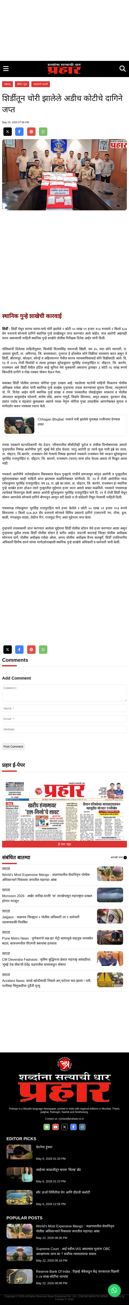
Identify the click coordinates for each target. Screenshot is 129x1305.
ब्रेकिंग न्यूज (22, 84)
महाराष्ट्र (7, 84)
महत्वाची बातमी (40, 84)
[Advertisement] (64, 29)
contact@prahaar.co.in (71, 1118)
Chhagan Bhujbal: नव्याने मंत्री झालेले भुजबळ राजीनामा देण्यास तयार (79, 422)
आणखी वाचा (118, 857)
